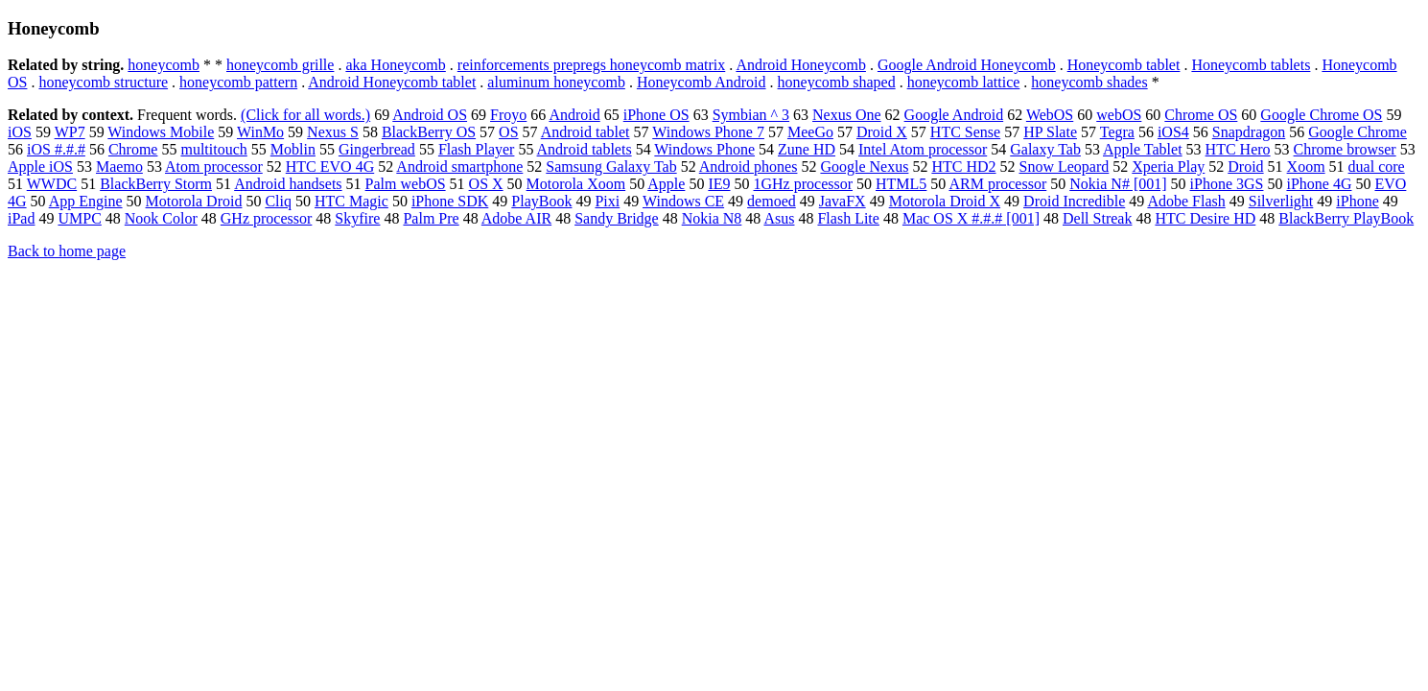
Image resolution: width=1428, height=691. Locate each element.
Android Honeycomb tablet (392, 82)
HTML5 (901, 184)
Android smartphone (459, 166)
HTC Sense (965, 132)
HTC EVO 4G (330, 166)
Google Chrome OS (1321, 115)
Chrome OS (1200, 115)
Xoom (1306, 166)
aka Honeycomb (395, 65)
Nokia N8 (712, 218)
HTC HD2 (963, 166)
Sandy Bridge (616, 218)
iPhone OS (656, 115)
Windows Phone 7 (708, 132)
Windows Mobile (160, 132)
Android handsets (287, 184)
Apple (666, 184)
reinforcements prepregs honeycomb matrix (591, 65)
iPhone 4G (1318, 184)
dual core (1376, 166)
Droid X (881, 132)
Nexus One (846, 115)
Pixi (607, 201)
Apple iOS (40, 166)
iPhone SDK (449, 201)
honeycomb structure (103, 82)
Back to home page (67, 251)
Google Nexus (864, 166)
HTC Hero (1238, 149)
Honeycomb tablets (1250, 65)
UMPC (79, 218)
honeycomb (163, 65)
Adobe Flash (1186, 201)
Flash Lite (847, 218)
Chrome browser (1345, 149)
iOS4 (1173, 132)
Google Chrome (1357, 132)
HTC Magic (351, 201)
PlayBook (541, 201)
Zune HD (806, 149)
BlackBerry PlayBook (1346, 218)
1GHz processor (804, 184)
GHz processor (267, 218)
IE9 (719, 184)
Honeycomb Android (701, 82)
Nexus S (333, 132)
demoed (771, 201)
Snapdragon (1248, 132)
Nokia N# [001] (1117, 184)
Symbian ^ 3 (751, 115)
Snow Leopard (1064, 166)
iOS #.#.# (56, 149)
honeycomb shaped (837, 82)
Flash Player (476, 149)
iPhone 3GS (1227, 184)
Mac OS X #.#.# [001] (971, 218)
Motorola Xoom (576, 184)
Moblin (293, 149)
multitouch (213, 149)
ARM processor (997, 184)
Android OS (429, 115)
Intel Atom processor (922, 149)
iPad (21, 218)
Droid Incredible (1074, 201)
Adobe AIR (516, 218)
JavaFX (842, 201)
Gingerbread (377, 149)
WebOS (1049, 115)
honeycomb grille (280, 65)
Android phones (748, 166)
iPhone (1357, 201)
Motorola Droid (194, 201)
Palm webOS (405, 184)
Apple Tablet (1142, 149)
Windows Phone (704, 149)
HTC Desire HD (1205, 218)
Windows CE (683, 201)
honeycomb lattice (963, 82)
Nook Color (161, 218)
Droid (1245, 166)
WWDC (52, 184)
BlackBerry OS (429, 132)
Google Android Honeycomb (967, 65)
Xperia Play (1168, 166)
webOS (1118, 115)
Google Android (954, 115)
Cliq (278, 201)
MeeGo (810, 132)
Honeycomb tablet (1124, 65)
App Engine (86, 201)
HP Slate (1050, 132)
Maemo (119, 166)
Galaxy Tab (1045, 149)
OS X (486, 184)
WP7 (70, 132)
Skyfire (357, 218)
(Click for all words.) (305, 115)
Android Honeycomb (801, 65)
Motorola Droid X (944, 201)
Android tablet (585, 132)
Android (574, 115)
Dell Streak (1097, 218)
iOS (20, 132)
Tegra (1117, 132)
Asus (778, 218)
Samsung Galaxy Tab (611, 166)
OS (508, 132)
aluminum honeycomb (556, 82)
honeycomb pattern (238, 82)
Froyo (508, 115)
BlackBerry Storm (156, 184)
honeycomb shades (1089, 82)
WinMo (260, 132)
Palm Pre (430, 218)
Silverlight (1281, 201)
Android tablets (584, 149)
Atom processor (214, 166)
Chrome (133, 149)
